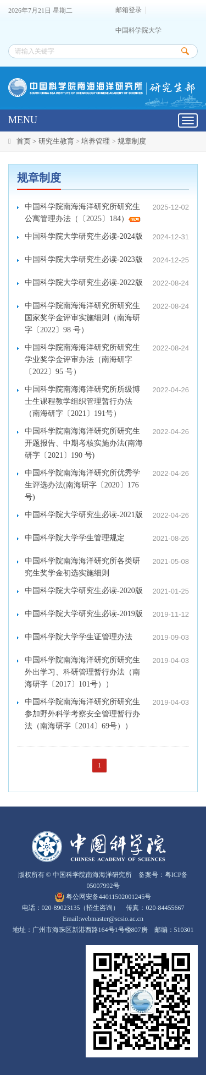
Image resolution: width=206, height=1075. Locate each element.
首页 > (27, 141)
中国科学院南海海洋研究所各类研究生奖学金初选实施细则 (82, 567)
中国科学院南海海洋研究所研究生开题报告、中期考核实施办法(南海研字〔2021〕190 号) (84, 443)
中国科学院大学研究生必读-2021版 (84, 515)
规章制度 (132, 141)
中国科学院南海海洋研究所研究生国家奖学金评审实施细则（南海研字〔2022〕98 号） (82, 317)
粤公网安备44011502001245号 (103, 897)
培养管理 (95, 141)
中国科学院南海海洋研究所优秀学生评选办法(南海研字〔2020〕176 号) (82, 485)
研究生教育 (56, 141)
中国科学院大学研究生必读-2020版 (84, 590)
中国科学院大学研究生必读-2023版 (84, 259)
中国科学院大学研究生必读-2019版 (84, 614)
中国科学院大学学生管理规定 (75, 538)
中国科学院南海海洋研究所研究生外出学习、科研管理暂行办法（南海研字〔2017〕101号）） (82, 672)
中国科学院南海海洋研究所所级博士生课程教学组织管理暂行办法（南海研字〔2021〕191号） (82, 401)
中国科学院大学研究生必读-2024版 (84, 236)
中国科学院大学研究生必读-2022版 (84, 282)
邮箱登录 (128, 10)
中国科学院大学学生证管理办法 (78, 637)
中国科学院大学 (138, 30)
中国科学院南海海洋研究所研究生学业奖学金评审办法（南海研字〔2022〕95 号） (82, 359)
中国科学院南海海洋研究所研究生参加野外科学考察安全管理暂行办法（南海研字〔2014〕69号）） (82, 714)
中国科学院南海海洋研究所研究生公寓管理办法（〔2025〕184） (83, 212)
